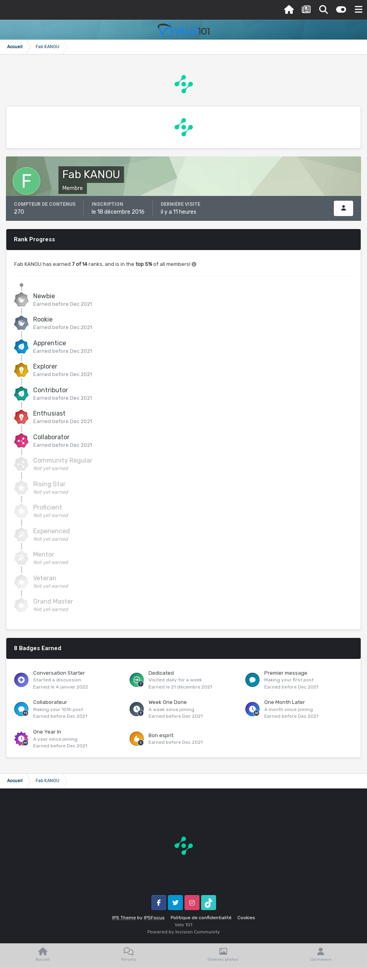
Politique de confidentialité (201, 917)
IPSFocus (154, 917)
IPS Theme (124, 917)
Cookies (246, 917)
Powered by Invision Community (183, 932)
